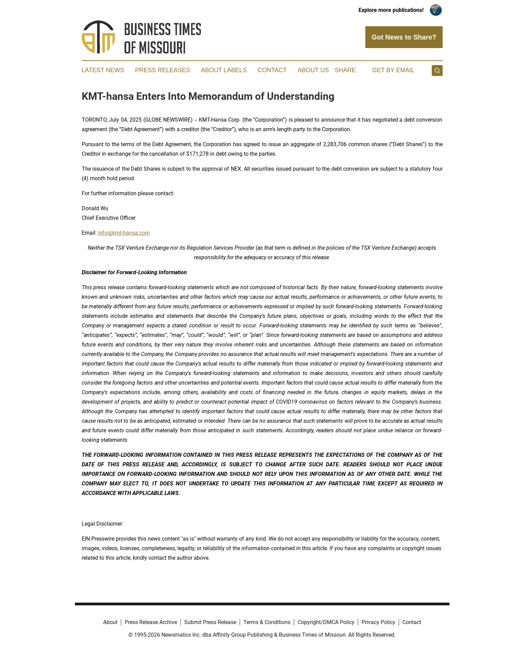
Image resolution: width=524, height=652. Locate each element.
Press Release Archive (151, 622)
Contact (272, 70)
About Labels (224, 70)
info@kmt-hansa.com (124, 233)
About (110, 622)
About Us (313, 70)
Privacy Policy (378, 622)
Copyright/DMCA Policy (326, 622)
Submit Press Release (210, 622)
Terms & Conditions (266, 622)
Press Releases (162, 70)
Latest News (103, 70)
